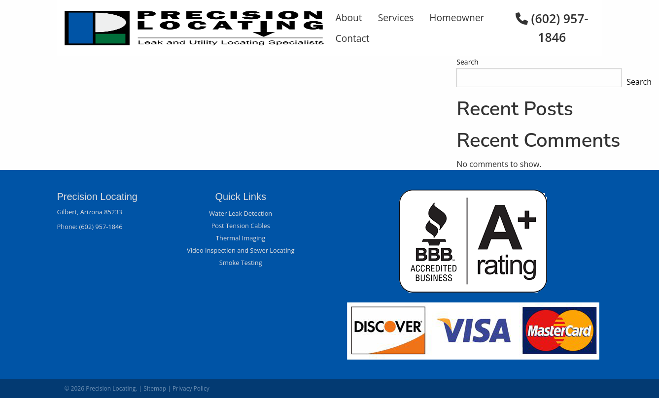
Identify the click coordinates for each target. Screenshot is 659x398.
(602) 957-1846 (100, 226)
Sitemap (154, 388)
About (349, 17)
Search (467, 61)
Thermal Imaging (240, 237)
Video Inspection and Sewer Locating (240, 250)
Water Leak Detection (240, 213)
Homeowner (456, 17)
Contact (353, 38)
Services (396, 17)
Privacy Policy (191, 388)
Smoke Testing (240, 262)
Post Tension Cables (240, 225)
